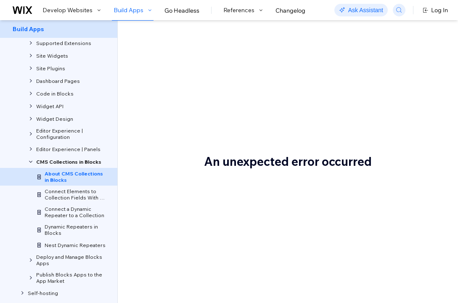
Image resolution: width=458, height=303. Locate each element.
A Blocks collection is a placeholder (426, 70)
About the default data (426, 87)
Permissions (412, 208)
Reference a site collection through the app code (425, 188)
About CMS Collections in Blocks (244, 49)
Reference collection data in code (423, 144)
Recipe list (167, 262)
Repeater (166, 253)
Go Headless (181, 10)
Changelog (290, 10)
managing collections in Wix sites (205, 191)
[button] (169, 79)
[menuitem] (58, 29)
